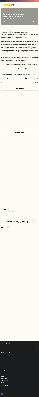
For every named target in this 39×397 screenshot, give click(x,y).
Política (2, 376)
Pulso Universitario (4, 380)
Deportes (2, 382)
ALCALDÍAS (5, 11)
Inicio (2, 374)
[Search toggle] (37, 5)
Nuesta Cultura (4, 378)
